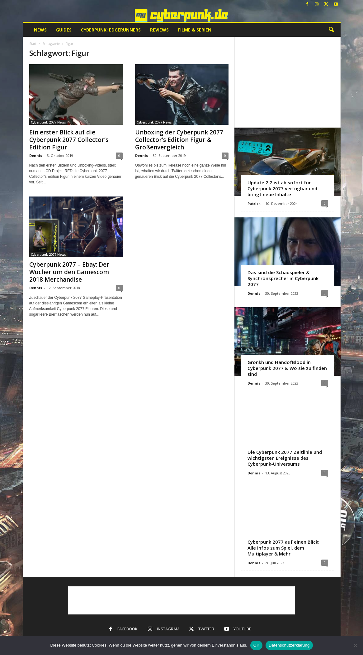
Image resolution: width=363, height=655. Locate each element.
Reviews (159, 30)
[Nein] (355, 645)
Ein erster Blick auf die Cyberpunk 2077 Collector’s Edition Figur (68, 139)
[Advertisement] (287, 82)
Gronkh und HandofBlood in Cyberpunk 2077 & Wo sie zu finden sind (287, 368)
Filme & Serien (194, 30)
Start (32, 43)
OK (256, 645)
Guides (64, 30)
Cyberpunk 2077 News (48, 122)
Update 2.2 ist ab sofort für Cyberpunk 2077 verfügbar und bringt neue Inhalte (282, 188)
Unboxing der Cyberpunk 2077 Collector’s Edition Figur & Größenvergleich (179, 139)
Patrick (254, 203)
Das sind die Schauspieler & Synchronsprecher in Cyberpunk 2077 (283, 278)
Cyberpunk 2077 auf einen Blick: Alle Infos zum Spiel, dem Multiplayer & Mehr (283, 548)
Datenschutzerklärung (289, 645)
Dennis (35, 155)
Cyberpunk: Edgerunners (111, 30)
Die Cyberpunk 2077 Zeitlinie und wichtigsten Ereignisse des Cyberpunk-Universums (285, 458)
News (40, 30)
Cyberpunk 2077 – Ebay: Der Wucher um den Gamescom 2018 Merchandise (69, 272)
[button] (331, 30)
